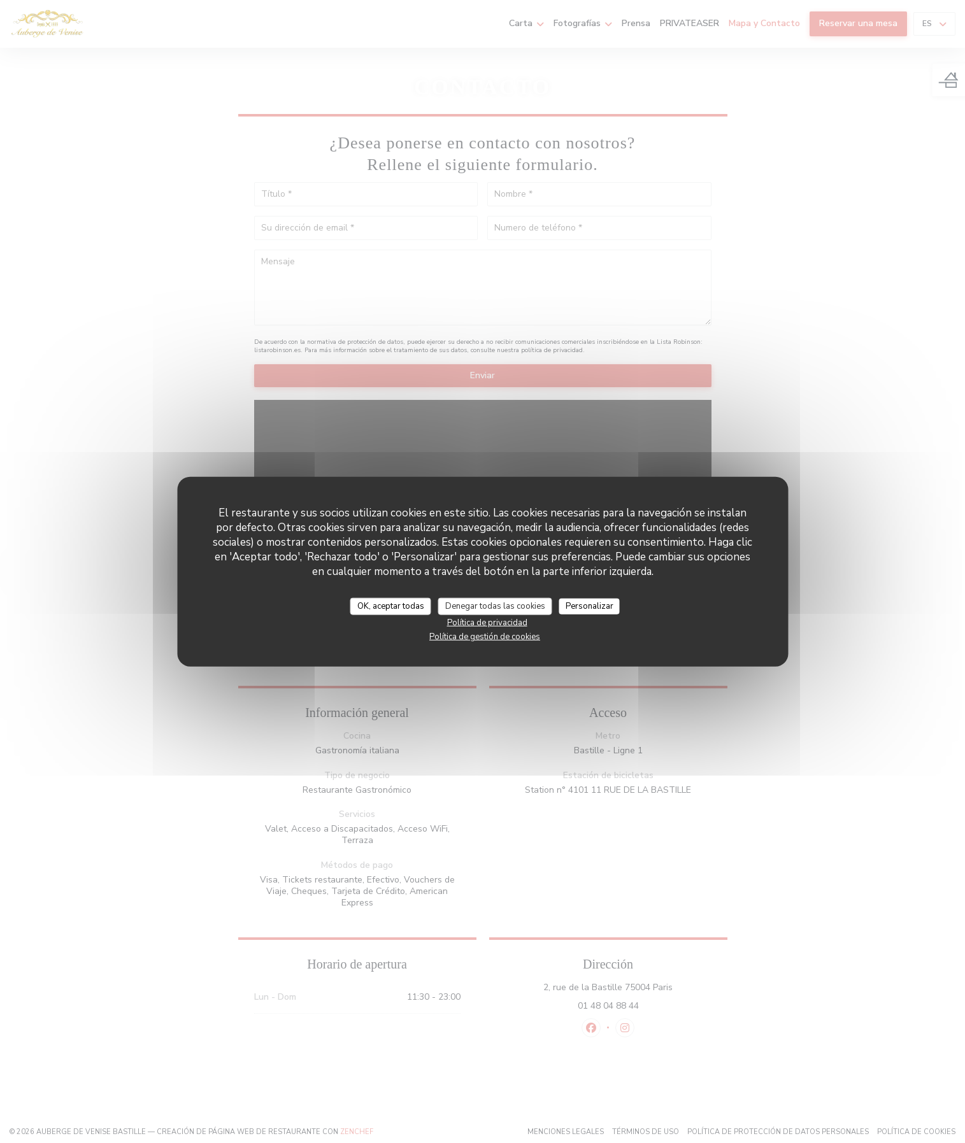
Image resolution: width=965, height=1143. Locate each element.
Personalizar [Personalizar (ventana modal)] (589, 605)
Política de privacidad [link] (487, 622)
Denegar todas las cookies (495, 605)
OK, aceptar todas (390, 605)
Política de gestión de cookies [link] (484, 636)
